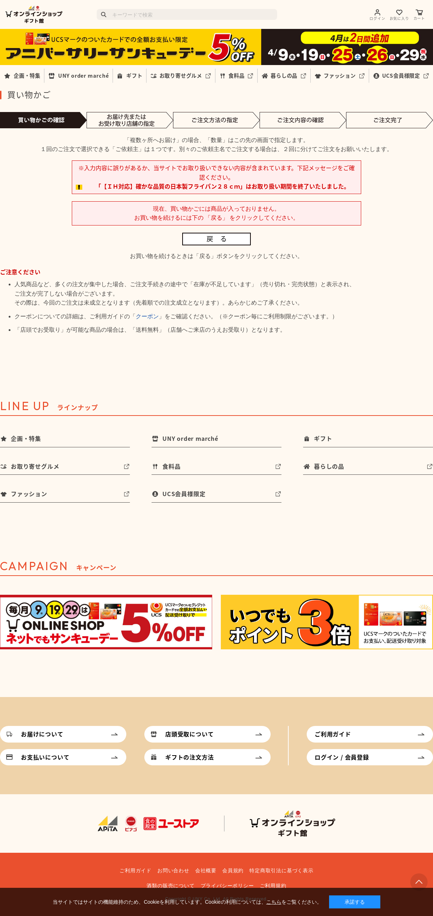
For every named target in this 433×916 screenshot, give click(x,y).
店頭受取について (189, 734)
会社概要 (205, 870)
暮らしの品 (284, 75)
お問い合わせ (173, 870)
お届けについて (42, 734)
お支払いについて (45, 757)
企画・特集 (27, 75)
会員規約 (233, 870)
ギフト (134, 75)
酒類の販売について (170, 886)
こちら (273, 902)
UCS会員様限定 (401, 75)
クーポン (147, 316)
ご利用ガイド (333, 734)
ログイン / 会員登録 (342, 757)
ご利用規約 (273, 886)
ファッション (340, 75)
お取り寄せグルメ (180, 75)
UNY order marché (83, 75)
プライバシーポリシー (227, 886)
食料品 (236, 75)
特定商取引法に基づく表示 (281, 870)
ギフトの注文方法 (189, 757)
